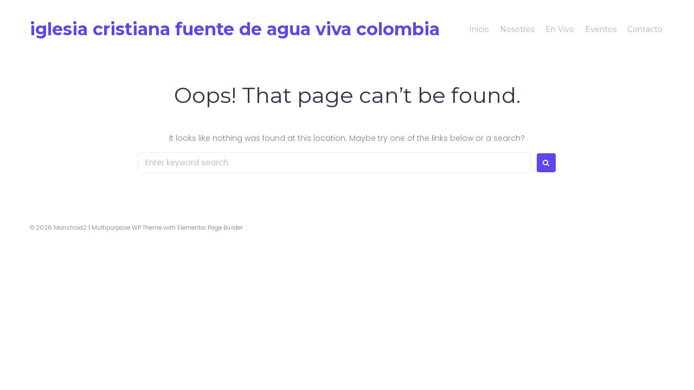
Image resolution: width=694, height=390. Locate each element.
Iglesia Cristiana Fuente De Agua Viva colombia (235, 29)
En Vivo (559, 29)
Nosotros (517, 29)
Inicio (479, 29)
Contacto (645, 29)
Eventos (600, 29)
